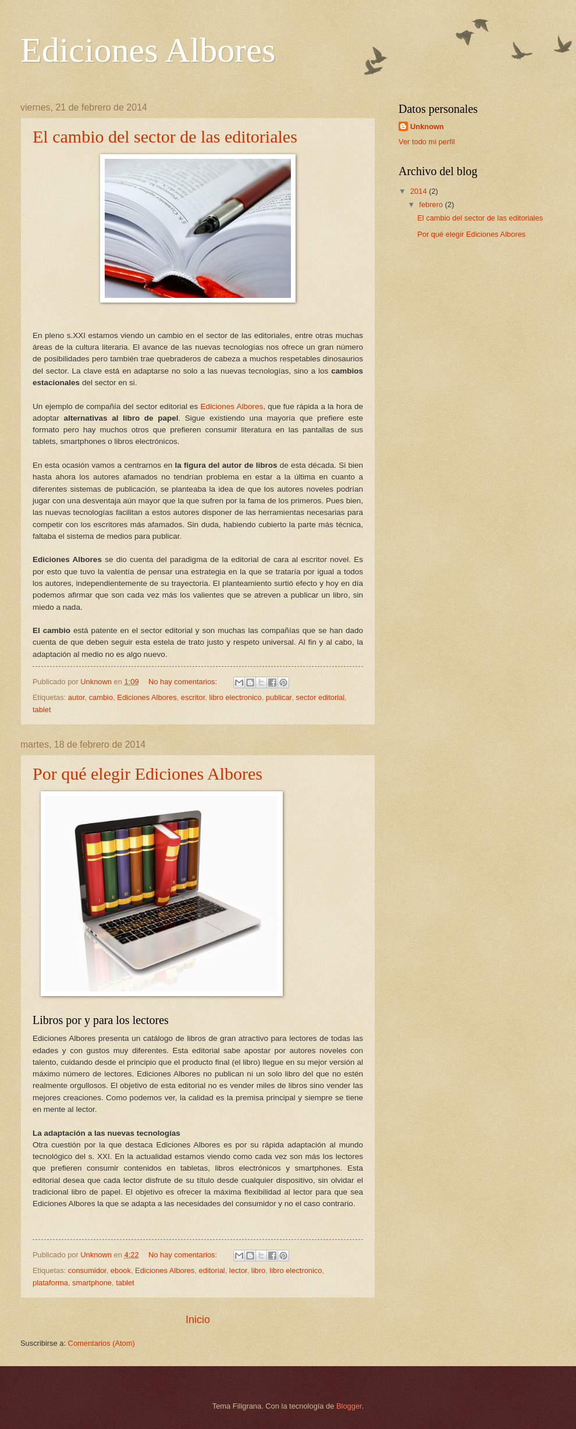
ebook (121, 1270)
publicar (278, 697)
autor (76, 697)
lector (238, 1270)
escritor (193, 697)
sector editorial (320, 697)
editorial (212, 1270)
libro (258, 1270)
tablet (42, 709)
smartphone (92, 1282)
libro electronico (235, 697)
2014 (419, 191)
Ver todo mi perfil (427, 141)
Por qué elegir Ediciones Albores (147, 773)
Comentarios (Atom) (101, 1343)
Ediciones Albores (231, 406)
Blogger (349, 1406)
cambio (101, 697)
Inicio (198, 1319)
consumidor (87, 1270)
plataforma (50, 1282)
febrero (432, 204)
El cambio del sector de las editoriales (165, 136)
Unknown (427, 126)
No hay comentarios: (183, 681)
